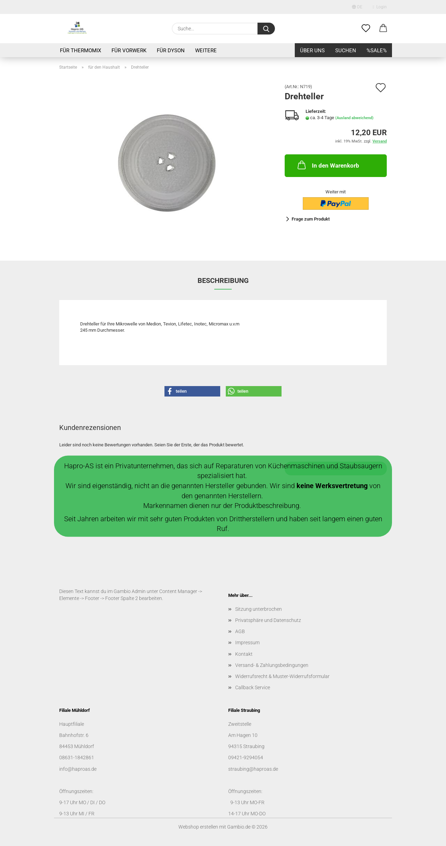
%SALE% (377, 50)
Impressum (247, 642)
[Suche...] (266, 28)
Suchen (345, 50)
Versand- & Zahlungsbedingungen (271, 665)
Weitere (206, 50)
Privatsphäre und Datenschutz (268, 620)
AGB (240, 631)
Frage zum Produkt (311, 219)
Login (380, 7)
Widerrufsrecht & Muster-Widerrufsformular (282, 676)
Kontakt (244, 654)
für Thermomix (80, 50)
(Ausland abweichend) (354, 118)
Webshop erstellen (198, 827)
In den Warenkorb (327, 164)
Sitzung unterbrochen (258, 609)
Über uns (312, 50)
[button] (383, 28)
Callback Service (252, 687)
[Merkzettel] (366, 28)
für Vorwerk (129, 50)
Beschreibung (223, 280)
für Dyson (171, 50)
